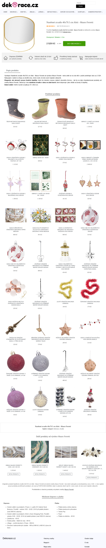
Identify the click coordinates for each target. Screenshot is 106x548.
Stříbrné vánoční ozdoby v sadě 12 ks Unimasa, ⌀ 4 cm (40, 375)
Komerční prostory (94, 12)
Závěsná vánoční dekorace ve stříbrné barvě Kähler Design (41, 265)
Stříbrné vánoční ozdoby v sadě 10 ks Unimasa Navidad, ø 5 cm (65, 411)
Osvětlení (81, 12)
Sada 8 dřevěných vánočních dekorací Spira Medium (16, 229)
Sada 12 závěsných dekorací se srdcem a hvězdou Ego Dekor (65, 229)
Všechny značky (49, 538)
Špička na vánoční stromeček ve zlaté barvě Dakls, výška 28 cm (16, 339)
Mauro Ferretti (69, 489)
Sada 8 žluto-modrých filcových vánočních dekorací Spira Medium (40, 229)
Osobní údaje (89, 538)
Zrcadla (62, 429)
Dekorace (13, 12)
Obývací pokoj (52, 12)
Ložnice (40, 12)
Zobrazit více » (67, 32)
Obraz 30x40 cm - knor (41, 157)
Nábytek (23, 12)
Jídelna (32, 12)
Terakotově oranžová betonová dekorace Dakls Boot (65, 123)
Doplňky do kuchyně (67, 12)
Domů (5, 12)
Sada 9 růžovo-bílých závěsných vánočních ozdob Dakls (16, 303)
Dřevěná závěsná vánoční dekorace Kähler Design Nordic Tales (40, 339)
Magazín (46, 542)
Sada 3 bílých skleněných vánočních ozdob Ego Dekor (90, 229)
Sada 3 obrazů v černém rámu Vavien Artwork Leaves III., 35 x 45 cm (90, 159)
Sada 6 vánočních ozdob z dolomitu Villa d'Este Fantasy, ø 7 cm (16, 159)
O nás (86, 542)
